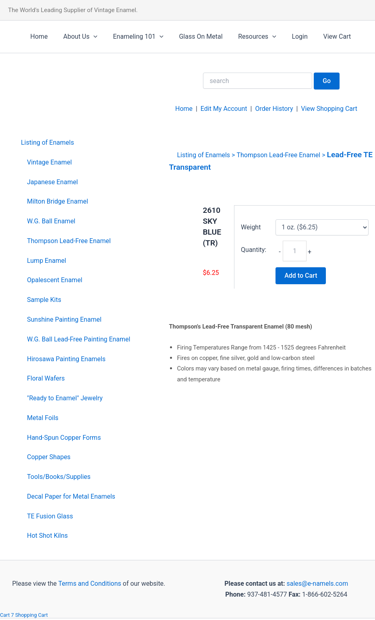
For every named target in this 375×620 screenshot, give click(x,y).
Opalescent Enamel (54, 280)
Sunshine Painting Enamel (64, 319)
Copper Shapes (48, 457)
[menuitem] (76, 143)
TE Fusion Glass (50, 516)
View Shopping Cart (329, 108)
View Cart (320, 36)
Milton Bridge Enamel (57, 201)
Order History (274, 108)
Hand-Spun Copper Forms (64, 437)
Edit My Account (224, 108)
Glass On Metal (191, 36)
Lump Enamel (46, 260)
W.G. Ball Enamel (51, 221)
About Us (76, 37)
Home (37, 36)
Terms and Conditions (89, 583)
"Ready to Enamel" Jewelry (65, 398)
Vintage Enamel (49, 162)
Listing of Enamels (47, 142)
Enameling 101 (131, 37)
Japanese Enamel (52, 182)
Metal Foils (42, 418)
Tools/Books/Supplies (59, 477)
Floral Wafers (46, 378)
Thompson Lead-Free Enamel (69, 241)
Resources (245, 37)
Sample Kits (44, 300)
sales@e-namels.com (317, 583)
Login (285, 36)
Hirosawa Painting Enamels (66, 359)
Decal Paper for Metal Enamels (71, 496)
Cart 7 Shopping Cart (24, 615)
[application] (89, 37)
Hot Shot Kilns (47, 535)
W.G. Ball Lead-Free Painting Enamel (78, 339)
